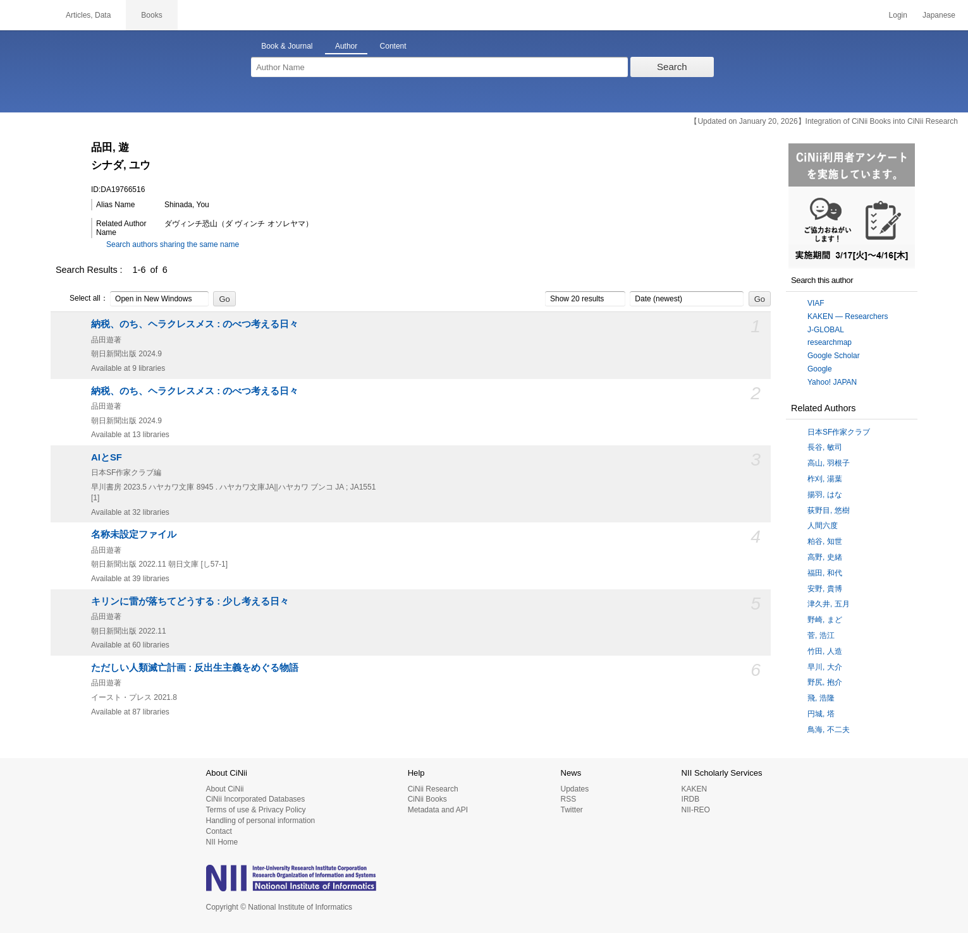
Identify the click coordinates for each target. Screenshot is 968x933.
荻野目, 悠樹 (828, 510)
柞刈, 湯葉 (824, 478)
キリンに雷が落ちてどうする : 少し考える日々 (190, 601)
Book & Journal (286, 46)
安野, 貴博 (824, 588)
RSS (568, 799)
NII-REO (696, 809)
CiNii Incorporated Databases (255, 799)
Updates (574, 789)
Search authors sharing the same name (172, 244)
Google (819, 368)
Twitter (571, 809)
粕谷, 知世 (824, 541)
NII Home (222, 842)
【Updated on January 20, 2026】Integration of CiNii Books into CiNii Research (824, 121)
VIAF (815, 303)
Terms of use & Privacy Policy (256, 809)
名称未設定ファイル (133, 534)
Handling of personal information (261, 820)
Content (393, 46)
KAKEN (695, 789)
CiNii (25, 15)
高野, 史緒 (824, 557)
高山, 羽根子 (828, 463)
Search (672, 66)
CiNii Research (433, 789)
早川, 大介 (824, 667)
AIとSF (106, 457)
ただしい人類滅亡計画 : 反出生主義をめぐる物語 (194, 668)
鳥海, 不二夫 (828, 729)
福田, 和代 (824, 573)
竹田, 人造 (824, 651)
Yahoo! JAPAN (832, 382)
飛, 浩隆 (821, 698)
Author (346, 46)
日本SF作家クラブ (838, 432)
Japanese (938, 15)
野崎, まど (824, 619)
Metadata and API (438, 809)
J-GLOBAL (825, 329)
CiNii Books (427, 799)
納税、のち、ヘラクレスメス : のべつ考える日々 (194, 324)
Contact (219, 831)
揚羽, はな (824, 494)
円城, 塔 (821, 713)
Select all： (82, 298)
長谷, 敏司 (824, 447)
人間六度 (822, 525)
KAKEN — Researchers (847, 316)
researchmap (829, 342)
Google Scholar (833, 355)
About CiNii (225, 789)
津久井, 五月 (828, 603)
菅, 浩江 (821, 635)
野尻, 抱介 (824, 682)
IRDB (691, 799)
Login (898, 15)
